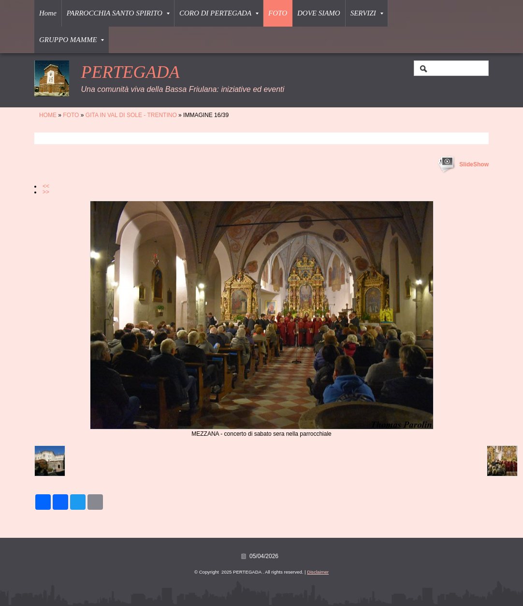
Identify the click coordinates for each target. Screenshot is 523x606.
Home (48, 13)
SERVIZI (366, 13)
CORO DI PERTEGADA (219, 13)
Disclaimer (318, 572)
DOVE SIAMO (318, 13)
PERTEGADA (130, 72)
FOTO (277, 13)
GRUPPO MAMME (71, 40)
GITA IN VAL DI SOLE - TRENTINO (131, 115)
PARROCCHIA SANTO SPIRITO (118, 13)
